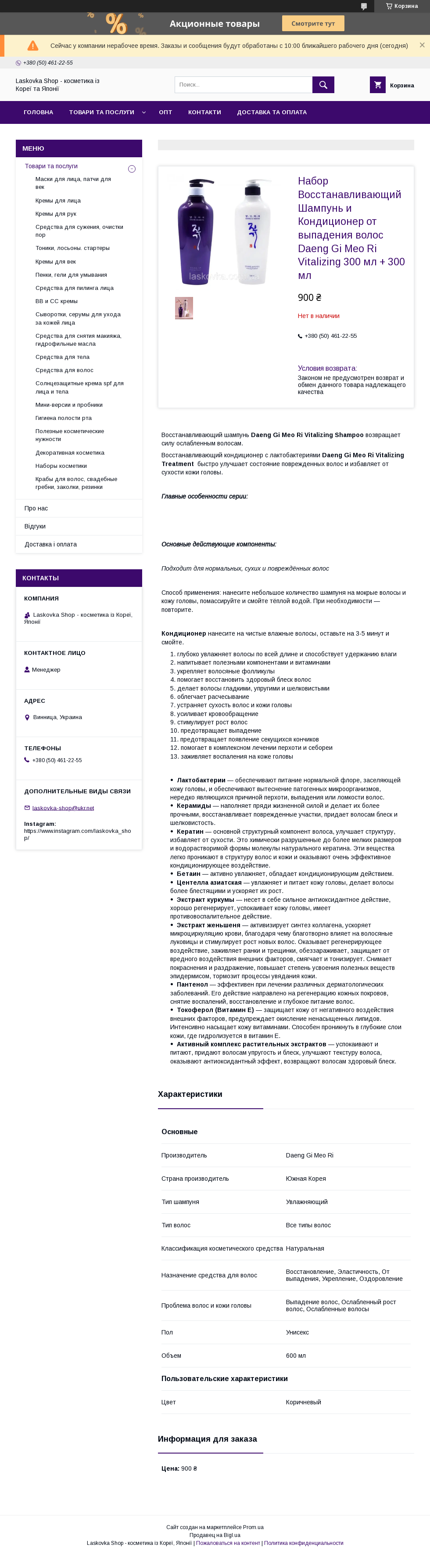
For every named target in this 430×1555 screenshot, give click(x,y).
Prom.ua (253, 1527)
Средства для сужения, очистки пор (79, 231)
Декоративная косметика (70, 452)
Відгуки (35, 526)
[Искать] (323, 84)
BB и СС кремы (57, 301)
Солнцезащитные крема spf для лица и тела (80, 387)
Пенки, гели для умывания (71, 274)
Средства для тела (63, 357)
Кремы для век (56, 261)
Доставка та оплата (272, 112)
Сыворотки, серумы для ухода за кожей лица (78, 318)
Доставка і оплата (51, 544)
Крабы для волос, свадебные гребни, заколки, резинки (76, 483)
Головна (38, 112)
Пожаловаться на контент (228, 1543)
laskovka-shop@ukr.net (63, 807)
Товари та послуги (101, 112)
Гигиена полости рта (64, 418)
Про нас (36, 508)
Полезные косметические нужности (70, 435)
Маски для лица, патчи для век (73, 183)
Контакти (204, 112)
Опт (165, 112)
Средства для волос (64, 370)
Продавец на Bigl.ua (215, 1535)
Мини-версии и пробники (69, 404)
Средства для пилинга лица (75, 288)
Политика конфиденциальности (304, 1543)
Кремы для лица (58, 200)
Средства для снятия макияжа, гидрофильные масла (79, 340)
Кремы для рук (56, 213)
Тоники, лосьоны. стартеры (73, 248)
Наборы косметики (61, 466)
